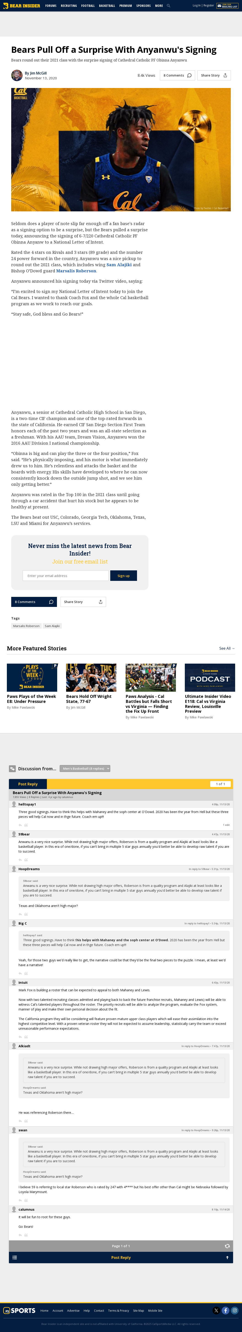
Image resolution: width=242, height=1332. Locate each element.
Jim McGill (78, 707)
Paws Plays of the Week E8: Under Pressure (31, 699)
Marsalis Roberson (76, 271)
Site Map (138, 1311)
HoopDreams (29, 869)
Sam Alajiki (119, 264)
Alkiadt (24, 1046)
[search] (169, 5)
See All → (227, 648)
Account (58, 1311)
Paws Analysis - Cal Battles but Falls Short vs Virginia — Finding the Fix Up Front (149, 704)
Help (87, 1311)
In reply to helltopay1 (197, 923)
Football (88, 5)
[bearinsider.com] (21, 8)
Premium (125, 5)
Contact (99, 1311)
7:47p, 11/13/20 (221, 1046)
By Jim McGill (36, 73)
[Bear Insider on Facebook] (225, 1310)
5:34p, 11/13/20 (221, 923)
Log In (197, 5)
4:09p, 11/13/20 (221, 804)
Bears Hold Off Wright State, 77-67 (89, 699)
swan (23, 1130)
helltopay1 (27, 804)
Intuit (23, 982)
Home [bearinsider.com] (44, 1311)
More (159, 5)
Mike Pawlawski (23, 707)
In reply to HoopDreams (196, 1046)
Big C (23, 923)
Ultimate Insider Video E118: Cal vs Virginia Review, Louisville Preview (208, 704)
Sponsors (143, 5)
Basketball (107, 5)
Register (209, 5)
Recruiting (69, 5)
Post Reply (28, 784)
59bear (24, 834)
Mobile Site (155, 1311)
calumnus (27, 1209)
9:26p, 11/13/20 (221, 1130)
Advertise (73, 1311)
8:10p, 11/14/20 (221, 1209)
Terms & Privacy (118, 1311)
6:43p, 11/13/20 (221, 982)
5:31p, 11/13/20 (221, 869)
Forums (50, 5)
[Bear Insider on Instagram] (235, 1310)
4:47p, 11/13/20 (221, 834)
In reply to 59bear (199, 869)
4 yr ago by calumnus (60, 797)
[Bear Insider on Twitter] (216, 1310)
